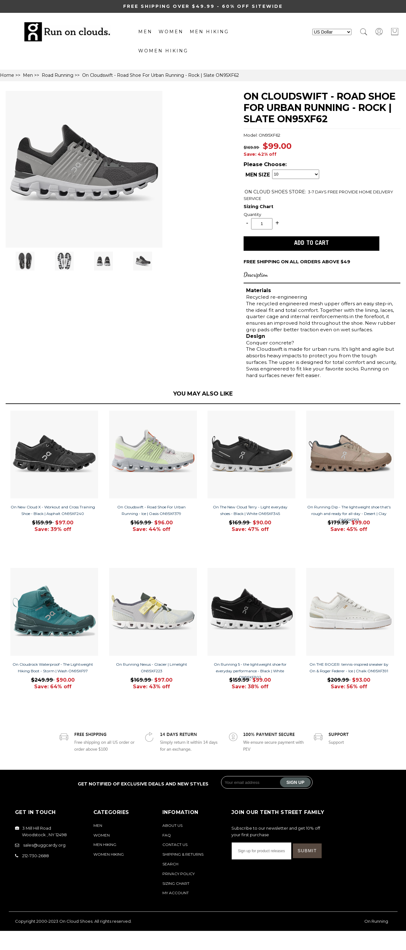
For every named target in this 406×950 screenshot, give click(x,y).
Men (145, 31)
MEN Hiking (209, 31)
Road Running (57, 75)
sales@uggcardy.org (44, 845)
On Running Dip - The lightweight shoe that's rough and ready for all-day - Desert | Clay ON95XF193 (349, 513)
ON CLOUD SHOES (267, 192)
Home (7, 75)
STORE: (275, 192)
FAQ (166, 835)
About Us (172, 825)
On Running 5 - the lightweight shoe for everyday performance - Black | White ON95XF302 (250, 671)
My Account (175, 892)
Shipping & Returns (182, 854)
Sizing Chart (258, 206)
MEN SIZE (257, 175)
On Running (376, 921)
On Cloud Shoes (75, 921)
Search (170, 864)
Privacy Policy (178, 873)
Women (171, 31)
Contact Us (174, 844)
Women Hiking (163, 51)
